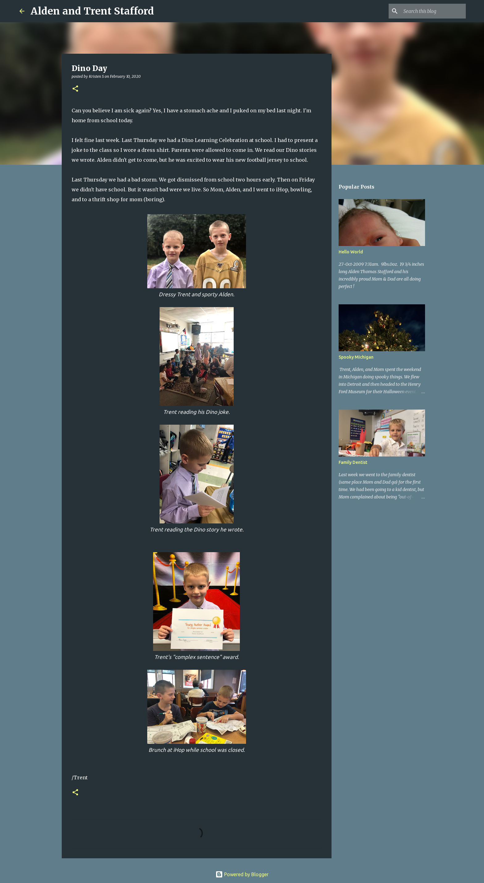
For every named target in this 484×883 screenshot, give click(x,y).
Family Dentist (353, 462)
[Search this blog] (433, 11)
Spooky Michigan (356, 357)
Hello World (351, 251)
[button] (75, 89)
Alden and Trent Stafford (92, 11)
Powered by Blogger (242, 874)
